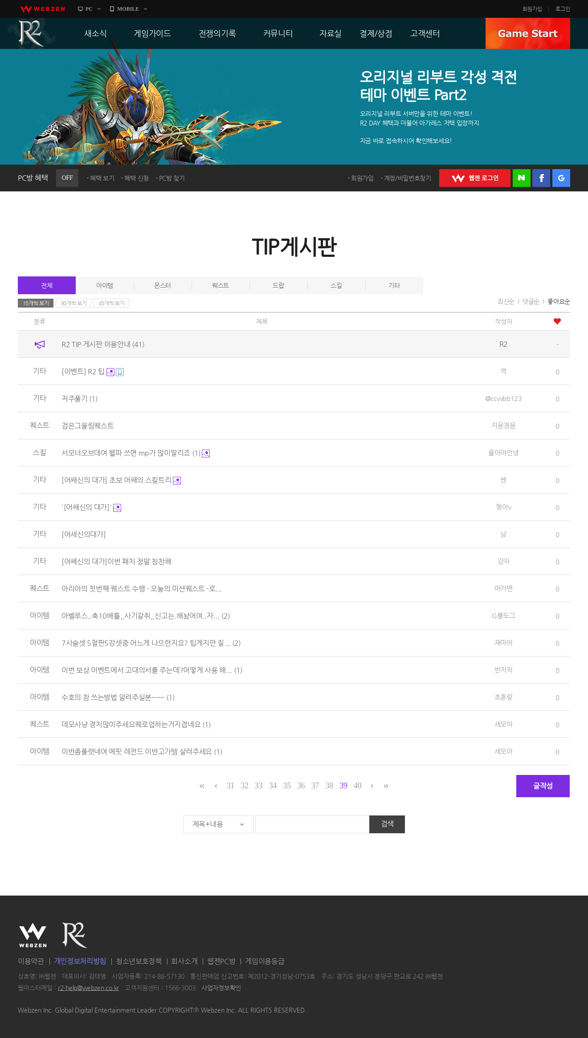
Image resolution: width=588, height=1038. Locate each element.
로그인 (562, 9)
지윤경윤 (503, 425)
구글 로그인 (561, 178)
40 (357, 785)
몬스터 (162, 285)
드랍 (278, 285)
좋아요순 (558, 301)
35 (286, 785)
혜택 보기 (102, 178)
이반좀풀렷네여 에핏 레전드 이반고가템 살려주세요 (141, 751)
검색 (387, 823)
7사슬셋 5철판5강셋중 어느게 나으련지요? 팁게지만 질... (151, 643)
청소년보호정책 (139, 961)
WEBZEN (33, 935)
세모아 (503, 724)
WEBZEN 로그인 (474, 178)
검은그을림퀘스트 (87, 426)
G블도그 (503, 615)
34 (273, 785)
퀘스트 (220, 285)
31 (230, 785)
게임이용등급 (264, 961)
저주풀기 (79, 398)
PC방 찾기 (172, 178)
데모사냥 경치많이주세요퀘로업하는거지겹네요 (136, 724)
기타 (394, 285)
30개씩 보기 (74, 303)
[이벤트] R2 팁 (92, 371)
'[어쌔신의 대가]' (91, 507)
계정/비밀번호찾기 (407, 178)
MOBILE (128, 9)
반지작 (503, 669)
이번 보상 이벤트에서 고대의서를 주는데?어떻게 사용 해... (151, 670)
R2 (32, 33)
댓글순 (531, 301)
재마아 (503, 642)
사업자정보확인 (221, 987)
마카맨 (503, 588)
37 (315, 785)
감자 (504, 561)
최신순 (506, 301)
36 (301, 785)
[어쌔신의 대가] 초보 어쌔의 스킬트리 (121, 480)
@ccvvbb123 (503, 398)
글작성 (543, 786)
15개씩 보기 (36, 303)
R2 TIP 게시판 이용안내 (102, 344)
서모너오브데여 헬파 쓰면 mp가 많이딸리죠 (135, 453)
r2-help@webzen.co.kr (88, 987)
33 (258, 785)
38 (329, 785)
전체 (46, 285)
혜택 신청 (136, 178)
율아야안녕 (503, 452)
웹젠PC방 (221, 961)
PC (89, 9)
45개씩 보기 (111, 303)
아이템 (104, 285)
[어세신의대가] (83, 534)
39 (343, 785)
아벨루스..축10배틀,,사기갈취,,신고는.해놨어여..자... (145, 616)
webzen (42, 9)
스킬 (336, 285)
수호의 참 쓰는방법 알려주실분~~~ (118, 697)
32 (244, 785)
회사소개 (184, 961)
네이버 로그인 (522, 178)
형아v (503, 507)
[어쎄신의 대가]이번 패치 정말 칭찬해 (116, 561)
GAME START (528, 33)
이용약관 (31, 961)
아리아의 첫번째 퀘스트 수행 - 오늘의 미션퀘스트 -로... (141, 588)
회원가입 (532, 9)
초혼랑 (503, 697)
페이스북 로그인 (541, 178)
